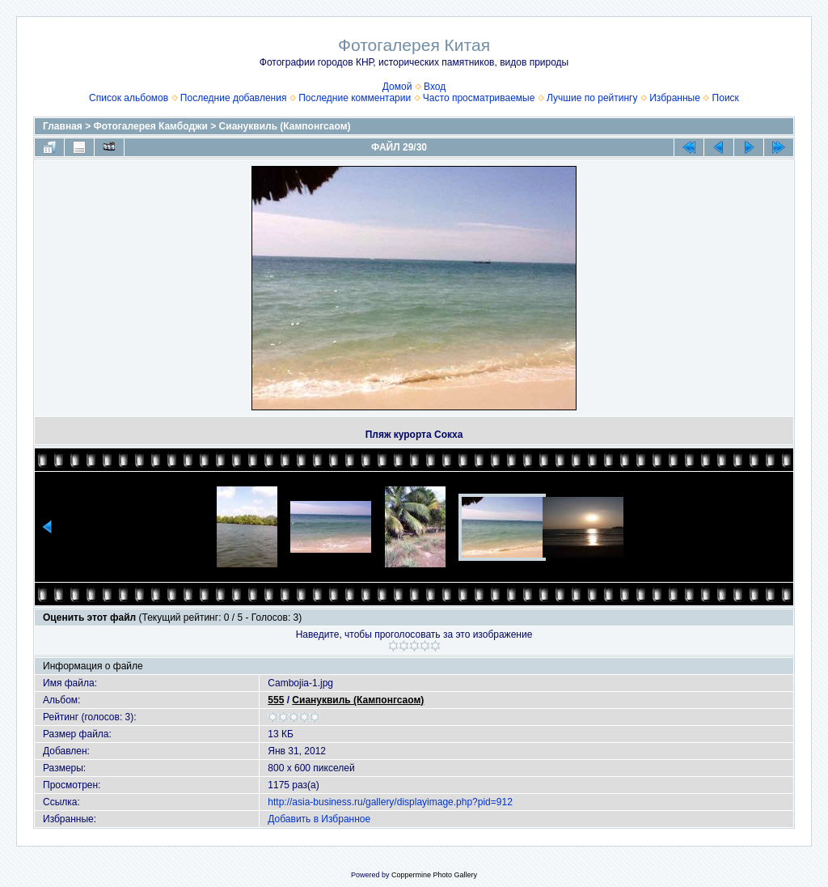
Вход (435, 86)
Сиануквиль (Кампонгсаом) (285, 126)
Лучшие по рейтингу (592, 98)
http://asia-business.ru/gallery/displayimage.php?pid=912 (390, 802)
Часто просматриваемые (479, 98)
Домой (397, 86)
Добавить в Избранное (319, 819)
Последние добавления (233, 98)
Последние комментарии (354, 98)
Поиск (725, 98)
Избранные (674, 98)
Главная (62, 126)
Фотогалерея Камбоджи (151, 126)
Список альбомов (128, 98)
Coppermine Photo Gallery (434, 875)
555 (276, 700)
